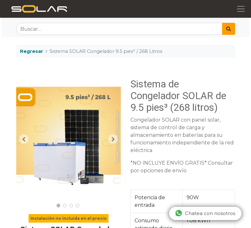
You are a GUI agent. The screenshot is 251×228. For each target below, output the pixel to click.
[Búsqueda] (228, 29)
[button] (24, 139)
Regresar (31, 51)
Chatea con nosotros (205, 213)
